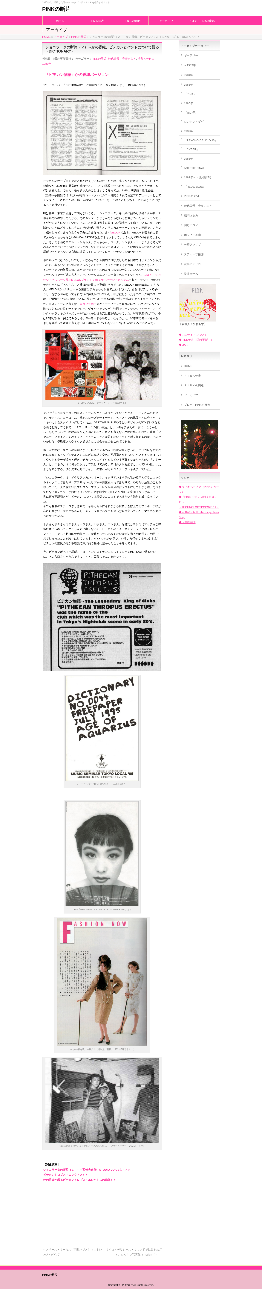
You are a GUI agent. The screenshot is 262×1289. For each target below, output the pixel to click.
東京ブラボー (88, 303)
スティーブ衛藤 (194, 254)
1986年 (188, 103)
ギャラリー (191, 55)
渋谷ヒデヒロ (146, 58)
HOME (188, 365)
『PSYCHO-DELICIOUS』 (200, 140)
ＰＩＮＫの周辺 (194, 385)
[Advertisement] (102, 1212)
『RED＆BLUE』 (195, 186)
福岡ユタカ (191, 215)
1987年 (188, 131)
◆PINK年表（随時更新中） (196, 339)
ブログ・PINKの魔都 (197, 404)
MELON (115, 232)
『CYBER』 (191, 149)
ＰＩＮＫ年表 (192, 375)
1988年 (188, 158)
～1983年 (190, 65)
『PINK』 (190, 94)
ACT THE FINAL (194, 168)
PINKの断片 (56, 9)
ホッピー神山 (192, 234)
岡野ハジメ (191, 225)
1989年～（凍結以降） (198, 177)
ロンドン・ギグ (194, 121)
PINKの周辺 (98, 58)
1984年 (188, 74)
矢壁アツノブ (192, 244)
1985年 (188, 84)
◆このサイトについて (193, 334)
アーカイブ (191, 395)
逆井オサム (191, 273)
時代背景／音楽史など (122, 58)
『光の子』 (191, 112)
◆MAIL (183, 344)
